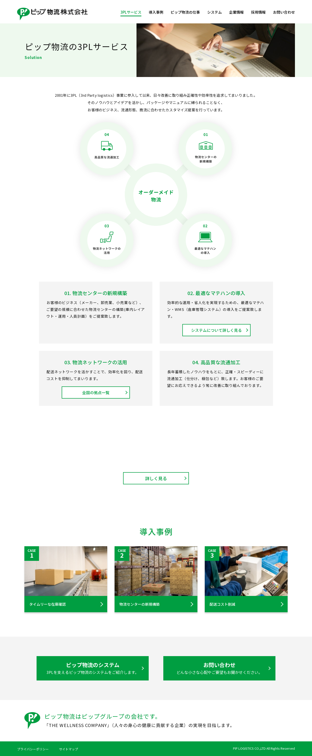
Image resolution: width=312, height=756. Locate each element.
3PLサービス (130, 12)
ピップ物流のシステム (92, 668)
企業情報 (236, 12)
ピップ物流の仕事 (185, 12)
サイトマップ (68, 749)
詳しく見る (156, 478)
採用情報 (258, 12)
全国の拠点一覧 (95, 392)
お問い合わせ (284, 12)
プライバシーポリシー (33, 749)
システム (214, 12)
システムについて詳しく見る (216, 330)
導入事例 (156, 12)
